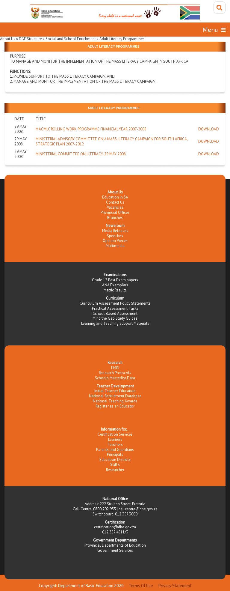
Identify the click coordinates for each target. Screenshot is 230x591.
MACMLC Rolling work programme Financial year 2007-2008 (91, 129)
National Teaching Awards (115, 401)
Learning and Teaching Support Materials (115, 323)
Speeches (115, 235)
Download (208, 129)
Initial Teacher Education (115, 390)
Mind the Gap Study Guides (115, 318)
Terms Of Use (141, 585)
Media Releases (115, 230)
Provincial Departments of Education (115, 545)
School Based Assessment (115, 313)
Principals (115, 454)
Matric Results (115, 290)
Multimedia (115, 245)
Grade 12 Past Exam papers (115, 279)
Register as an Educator (115, 406)
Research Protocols (115, 372)
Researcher (115, 469)
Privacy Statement (174, 585)
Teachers (115, 444)
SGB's (115, 464)
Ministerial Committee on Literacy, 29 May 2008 (81, 154)
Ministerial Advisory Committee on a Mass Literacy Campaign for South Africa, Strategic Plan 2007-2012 (111, 141)
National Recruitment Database (115, 395)
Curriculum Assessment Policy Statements (115, 303)
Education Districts (115, 459)
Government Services (115, 550)
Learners (115, 439)
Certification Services (115, 434)
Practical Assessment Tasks (115, 308)
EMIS (115, 367)
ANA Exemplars (115, 285)
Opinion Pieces (115, 240)
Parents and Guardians (115, 449)
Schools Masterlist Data (115, 378)
